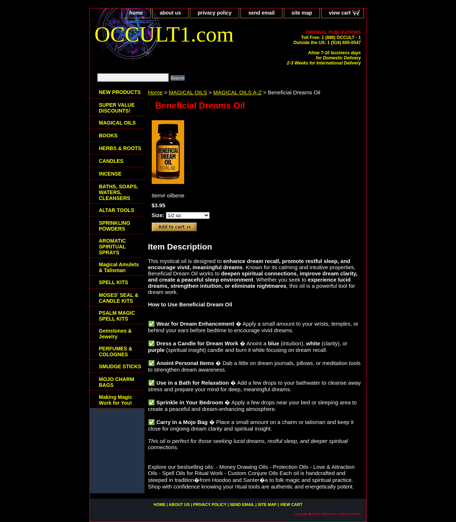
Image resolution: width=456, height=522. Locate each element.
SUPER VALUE (117, 108)
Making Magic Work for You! (115, 400)
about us (170, 13)
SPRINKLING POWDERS (114, 226)
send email (261, 13)
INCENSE (110, 174)
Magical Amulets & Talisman (119, 267)
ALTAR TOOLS (116, 210)
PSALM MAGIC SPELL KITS (117, 316)
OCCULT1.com (164, 34)
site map (302, 13)
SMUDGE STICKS (120, 366)
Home (155, 92)
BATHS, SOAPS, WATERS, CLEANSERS (118, 192)
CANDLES (111, 161)
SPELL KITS (113, 282)
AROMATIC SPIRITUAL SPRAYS (112, 246)
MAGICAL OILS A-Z (237, 92)
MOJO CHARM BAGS (116, 382)
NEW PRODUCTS (120, 92)
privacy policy (214, 13)
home (136, 13)
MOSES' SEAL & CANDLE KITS (119, 298)
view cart (340, 13)
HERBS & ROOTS (120, 148)
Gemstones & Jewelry (115, 334)
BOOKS (108, 135)
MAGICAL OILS (188, 92)
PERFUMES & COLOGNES (115, 351)
